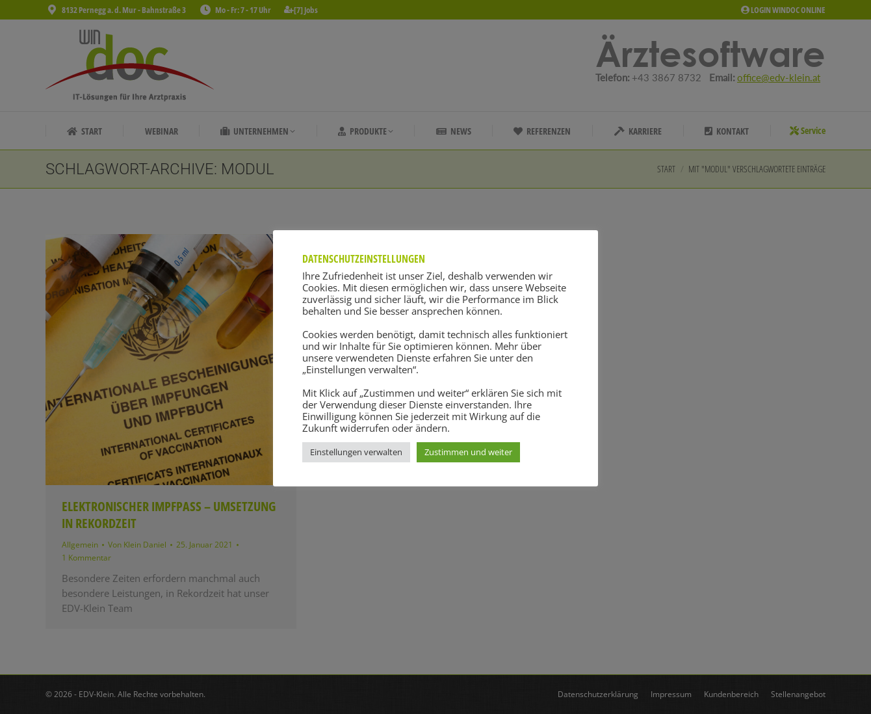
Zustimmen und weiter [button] (468, 452)
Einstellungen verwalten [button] (356, 452)
